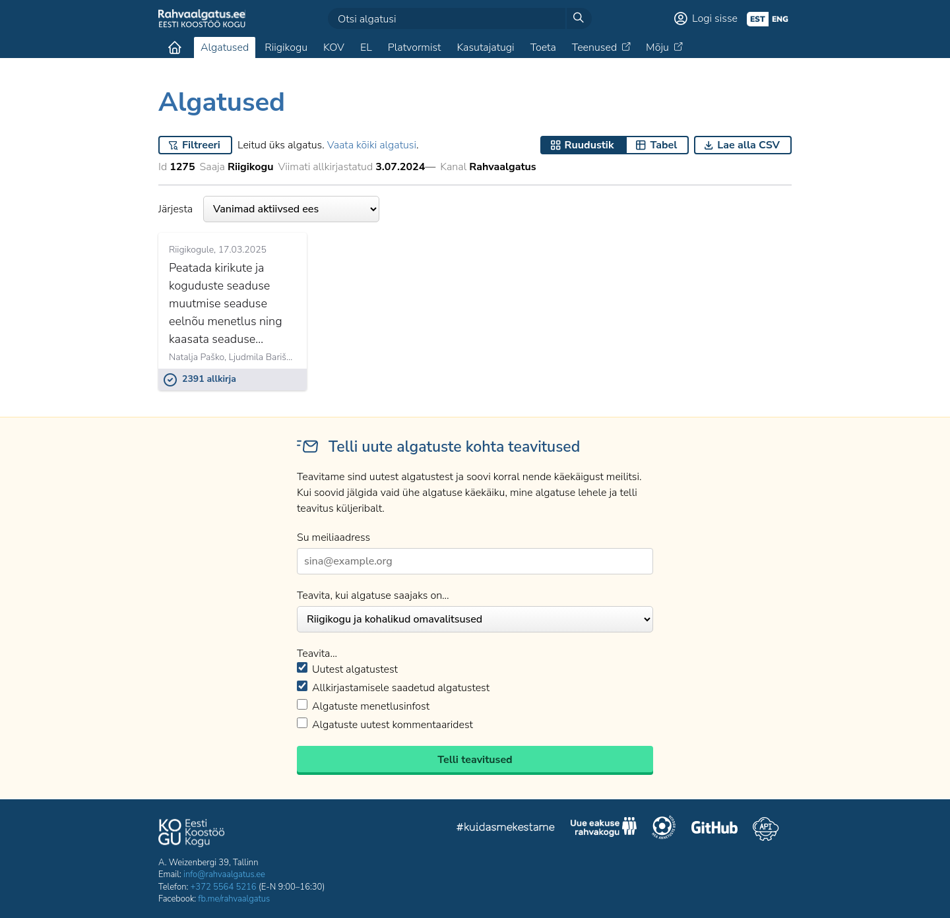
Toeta (543, 47)
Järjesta (268, 209)
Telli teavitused (474, 759)
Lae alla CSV (748, 145)
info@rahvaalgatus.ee (224, 874)
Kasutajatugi (485, 47)
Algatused (225, 47)
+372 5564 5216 (224, 887)
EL (366, 47)
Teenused (594, 47)
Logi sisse (715, 18)
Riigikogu (286, 47)
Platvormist (414, 47)
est (757, 19)
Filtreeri (201, 145)
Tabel (663, 145)
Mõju (657, 47)
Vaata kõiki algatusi (371, 145)
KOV (333, 47)
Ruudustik (589, 145)
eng (780, 19)
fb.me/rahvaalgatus (234, 899)
